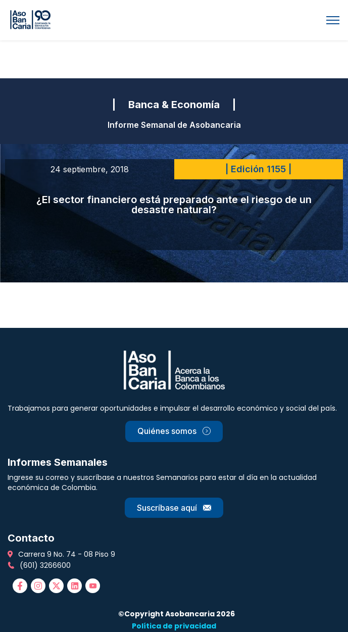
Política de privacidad (174, 626)
